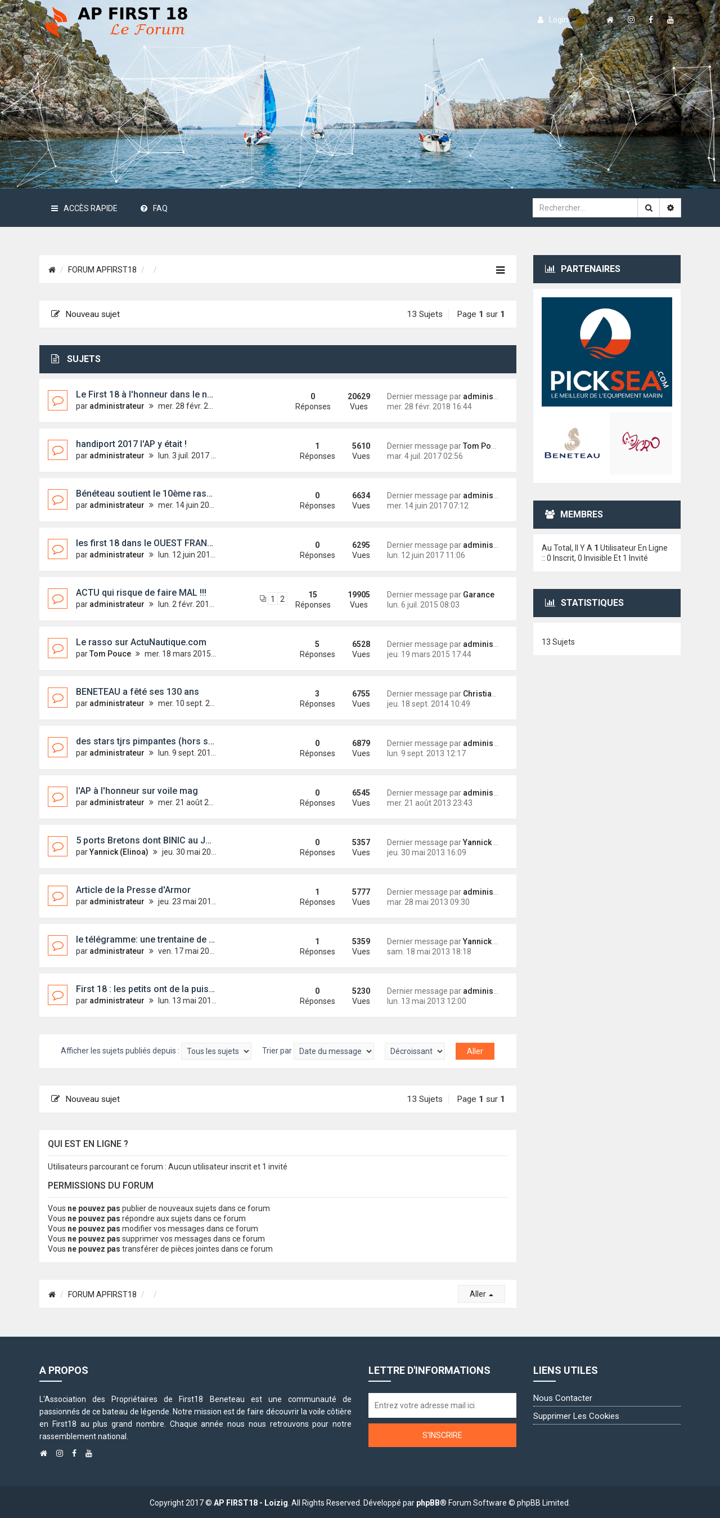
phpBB (428, 1502)
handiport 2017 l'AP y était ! (131, 444)
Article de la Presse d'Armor (133, 890)
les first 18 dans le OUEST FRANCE (147, 543)
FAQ (154, 208)
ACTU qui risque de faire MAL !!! (141, 592)
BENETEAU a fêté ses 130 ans (137, 691)
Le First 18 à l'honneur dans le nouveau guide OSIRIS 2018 (195, 394)
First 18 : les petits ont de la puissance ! (157, 989)
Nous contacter (562, 1398)
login (553, 19)
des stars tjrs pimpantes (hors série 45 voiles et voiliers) (192, 741)
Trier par (318, 1051)
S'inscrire (442, 1435)
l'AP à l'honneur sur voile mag (137, 790)
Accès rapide (84, 208)
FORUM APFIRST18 (102, 269)
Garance (478, 594)
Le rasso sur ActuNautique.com (141, 642)
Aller (481, 1293)
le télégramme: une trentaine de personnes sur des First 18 (198, 939)
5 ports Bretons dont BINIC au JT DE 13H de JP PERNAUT (193, 840)
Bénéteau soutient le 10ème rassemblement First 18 (183, 493)
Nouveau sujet (85, 314)
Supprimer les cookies (576, 1416)
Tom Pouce (484, 445)
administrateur (117, 405)
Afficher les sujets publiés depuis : (156, 1051)
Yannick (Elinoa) (118, 851)
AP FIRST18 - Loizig (251, 1502)
